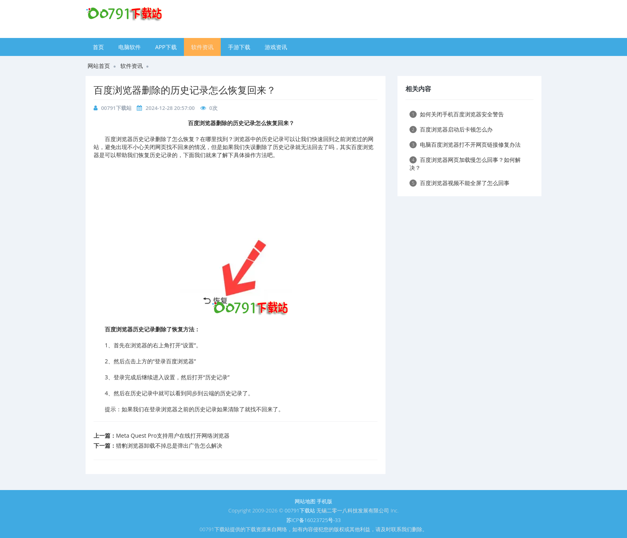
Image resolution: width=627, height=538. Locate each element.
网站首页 (99, 66)
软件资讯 (202, 47)
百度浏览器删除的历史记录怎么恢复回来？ (185, 89)
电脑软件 (129, 47)
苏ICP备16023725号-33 (313, 520)
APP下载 (166, 47)
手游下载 (239, 47)
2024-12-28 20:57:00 (170, 108)
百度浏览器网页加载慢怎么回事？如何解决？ (465, 163)
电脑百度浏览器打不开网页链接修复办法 (465, 144)
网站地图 (305, 501)
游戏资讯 (276, 47)
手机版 (324, 501)
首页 (98, 47)
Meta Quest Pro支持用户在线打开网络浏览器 (173, 435)
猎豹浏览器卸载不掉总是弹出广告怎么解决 (169, 445)
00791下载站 (116, 108)
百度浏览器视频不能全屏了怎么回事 (459, 183)
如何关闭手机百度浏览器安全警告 (456, 114)
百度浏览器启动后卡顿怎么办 (451, 129)
